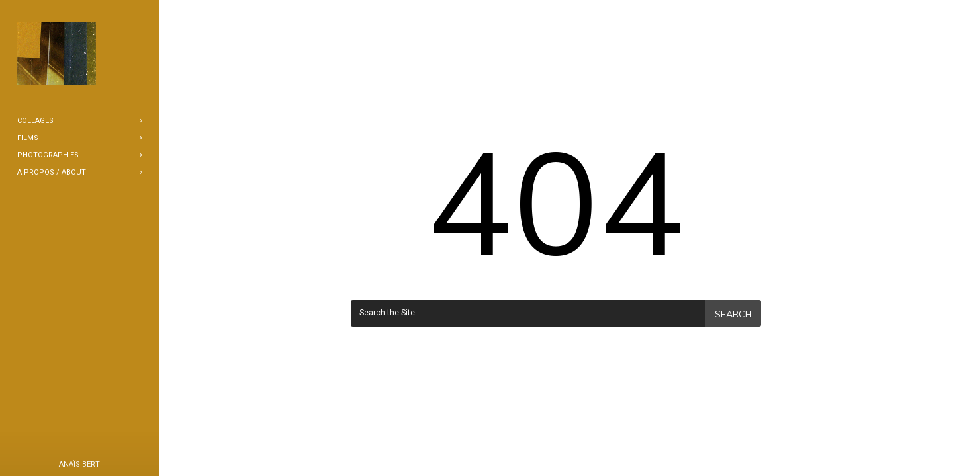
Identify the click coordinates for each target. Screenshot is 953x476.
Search (733, 314)
